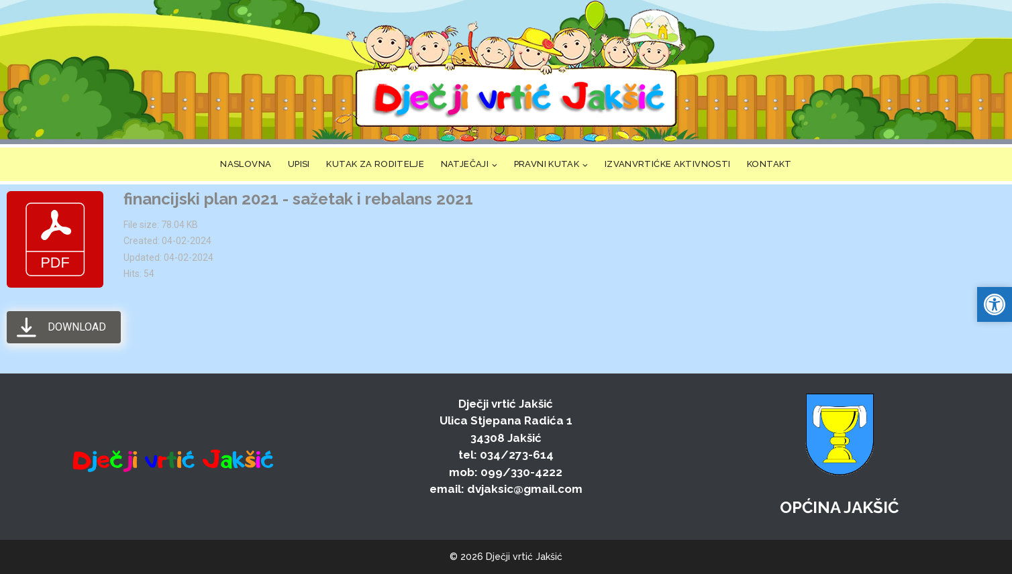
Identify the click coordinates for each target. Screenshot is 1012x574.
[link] (515, 72)
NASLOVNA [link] (245, 164)
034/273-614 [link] (517, 454)
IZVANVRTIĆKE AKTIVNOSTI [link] (668, 164)
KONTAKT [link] (769, 164)
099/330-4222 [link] (521, 472)
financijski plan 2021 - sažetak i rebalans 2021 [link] (298, 199)
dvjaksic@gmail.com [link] (525, 489)
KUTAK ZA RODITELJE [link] (375, 164)
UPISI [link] (299, 164)
